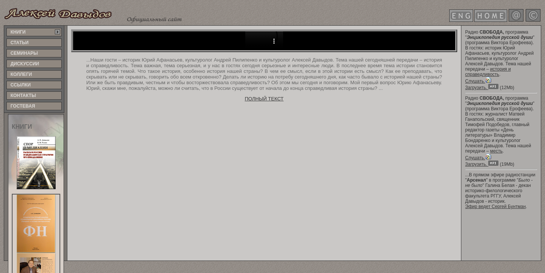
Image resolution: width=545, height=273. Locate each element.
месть (496, 151)
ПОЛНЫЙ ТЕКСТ (264, 99)
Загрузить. (481, 87)
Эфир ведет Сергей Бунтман (495, 206)
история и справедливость (488, 71)
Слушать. (478, 81)
